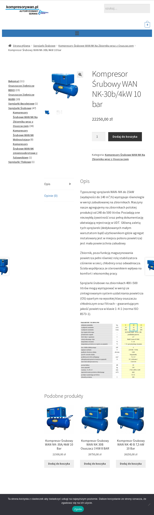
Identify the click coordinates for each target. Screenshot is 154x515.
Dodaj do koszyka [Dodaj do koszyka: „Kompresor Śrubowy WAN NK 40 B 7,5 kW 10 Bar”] (131, 463)
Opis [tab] (47, 184)
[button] (70, 33)
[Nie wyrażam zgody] (149, 504)
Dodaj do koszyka (125, 136)
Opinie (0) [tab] (50, 196)
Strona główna (21, 45)
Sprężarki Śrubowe (44, 45)
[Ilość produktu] (98, 136)
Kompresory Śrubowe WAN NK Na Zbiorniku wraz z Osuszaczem (96, 45)
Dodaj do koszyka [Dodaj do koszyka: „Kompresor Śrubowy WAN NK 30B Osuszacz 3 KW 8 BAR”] (95, 463)
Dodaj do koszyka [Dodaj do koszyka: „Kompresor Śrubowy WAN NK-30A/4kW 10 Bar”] (59, 463)
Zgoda (78, 509)
